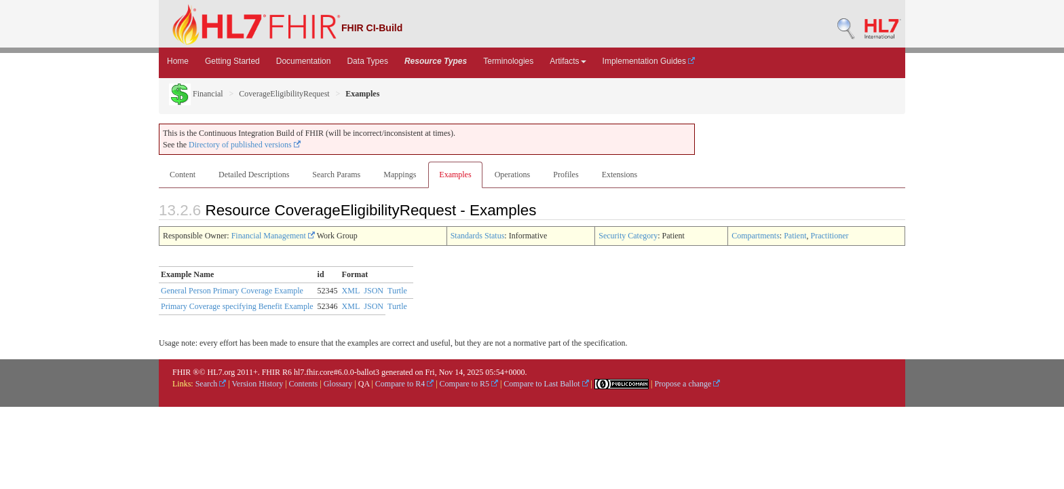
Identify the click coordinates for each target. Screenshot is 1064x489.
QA (364, 383)
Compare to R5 (469, 383)
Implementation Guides (649, 61)
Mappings (399, 174)
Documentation (303, 61)
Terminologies (508, 61)
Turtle (397, 290)
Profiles (565, 174)
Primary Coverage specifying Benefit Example (237, 306)
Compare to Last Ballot (546, 383)
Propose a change (687, 383)
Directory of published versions (245, 144)
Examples (455, 174)
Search (211, 383)
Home (178, 61)
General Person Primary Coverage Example (232, 290)
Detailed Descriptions (253, 174)
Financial (196, 93)
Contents (303, 383)
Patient (795, 235)
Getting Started (232, 61)
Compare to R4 (404, 383)
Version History (258, 383)
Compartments (756, 235)
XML (351, 290)
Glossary (338, 383)
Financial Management (273, 235)
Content (182, 174)
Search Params (336, 174)
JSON (373, 290)
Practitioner (829, 235)
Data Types (367, 61)
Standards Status (478, 235)
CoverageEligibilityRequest (284, 93)
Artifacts (568, 61)
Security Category (628, 235)
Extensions (620, 174)
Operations (513, 174)
